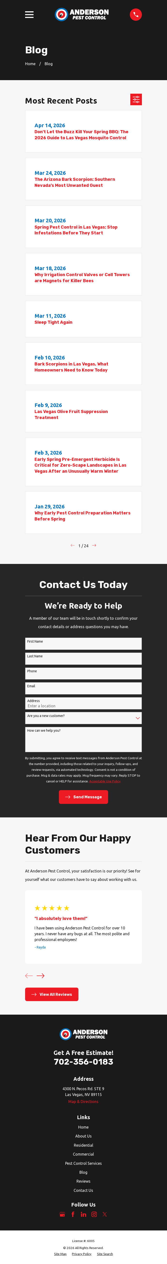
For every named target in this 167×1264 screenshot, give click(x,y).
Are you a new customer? (46, 716)
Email (31, 686)
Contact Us (83, 1190)
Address (33, 701)
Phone (32, 671)
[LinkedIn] (83, 1214)
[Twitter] (104, 1214)
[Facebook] (73, 1214)
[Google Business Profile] (62, 1214)
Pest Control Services (83, 1163)
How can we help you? (44, 730)
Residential (83, 1145)
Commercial (83, 1154)
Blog (83, 1172)
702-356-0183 (83, 1062)
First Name (35, 641)
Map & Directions (83, 1101)
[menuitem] (60, 1254)
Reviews (83, 1181)
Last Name (35, 656)
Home (83, 1127)
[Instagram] (94, 1214)
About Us (83, 1136)
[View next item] (40, 976)
